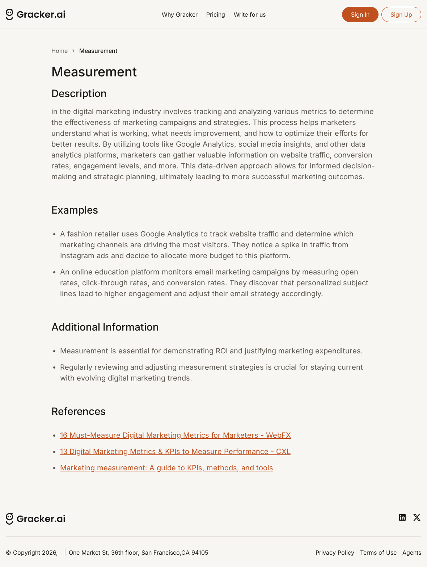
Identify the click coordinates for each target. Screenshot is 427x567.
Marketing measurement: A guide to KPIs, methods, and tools (166, 467)
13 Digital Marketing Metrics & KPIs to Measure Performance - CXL (175, 451)
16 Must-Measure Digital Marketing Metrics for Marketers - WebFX (175, 435)
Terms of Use (378, 552)
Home (59, 50)
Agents (411, 552)
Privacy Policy (335, 552)
